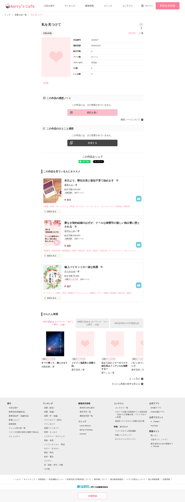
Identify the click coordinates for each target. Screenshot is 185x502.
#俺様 (128, 293)
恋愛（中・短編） (51, 416)
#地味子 (95, 251)
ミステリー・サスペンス (54, 436)
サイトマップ (29, 479)
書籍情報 (89, 5)
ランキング (69, 5)
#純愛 (45, 83)
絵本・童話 (48, 456)
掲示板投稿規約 (116, 479)
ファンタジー (49, 424)
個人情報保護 (153, 479)
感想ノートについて (130, 119)
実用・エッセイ (50, 432)
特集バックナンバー (123, 435)
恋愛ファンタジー (51, 428)
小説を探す (49, 5)
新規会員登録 (167, 5)
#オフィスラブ (62, 206)
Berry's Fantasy (86, 430)
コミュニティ (14, 436)
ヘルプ (18, 479)
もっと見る (134, 378)
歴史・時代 (48, 452)
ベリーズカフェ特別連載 (125, 431)
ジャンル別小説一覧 (17, 428)
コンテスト (127, 5)
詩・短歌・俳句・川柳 (53, 465)
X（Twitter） (156, 421)
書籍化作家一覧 (86, 416)
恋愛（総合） (49, 408)
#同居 (72, 206)
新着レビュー (14, 420)
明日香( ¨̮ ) (134, 33)
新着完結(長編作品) (17, 412)
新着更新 (12, 424)
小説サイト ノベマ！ (159, 439)
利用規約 (42, 479)
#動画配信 (66, 251)
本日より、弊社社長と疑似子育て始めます (89, 180)
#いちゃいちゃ (108, 206)
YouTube (154, 426)
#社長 (52, 206)
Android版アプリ (158, 412)
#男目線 (118, 206)
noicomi (83, 434)
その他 (47, 469)
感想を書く (92, 112)
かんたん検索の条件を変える (126, 384)
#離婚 (105, 293)
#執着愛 (113, 293)
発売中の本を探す (87, 408)
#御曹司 (46, 251)
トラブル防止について (135, 479)
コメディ (48, 461)
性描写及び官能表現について (79, 479)
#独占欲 (103, 251)
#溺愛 (45, 206)
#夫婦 (64, 293)
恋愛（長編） (49, 412)
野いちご (154, 435)
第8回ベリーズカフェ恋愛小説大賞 (129, 421)
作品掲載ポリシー (56, 479)
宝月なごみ (69, 231)
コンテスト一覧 (121, 408)
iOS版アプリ (156, 408)
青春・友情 (48, 440)
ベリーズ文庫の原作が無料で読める (24, 432)
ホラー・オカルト (51, 448)
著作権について (100, 479)
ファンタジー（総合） (53, 420)
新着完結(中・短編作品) (19, 416)
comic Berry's (85, 426)
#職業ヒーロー (96, 293)
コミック (108, 5)
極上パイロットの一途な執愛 (81, 267)
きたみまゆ (69, 271)
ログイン (149, 5)
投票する (92, 143)
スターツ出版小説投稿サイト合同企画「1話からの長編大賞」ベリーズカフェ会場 (131, 414)
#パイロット (48, 293)
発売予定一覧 (85, 412)
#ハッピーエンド (93, 206)
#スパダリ (80, 206)
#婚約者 (126, 206)
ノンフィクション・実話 (54, 444)
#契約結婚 (56, 251)
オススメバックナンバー (125, 439)
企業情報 (166, 479)
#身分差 (81, 251)
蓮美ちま (68, 185)
